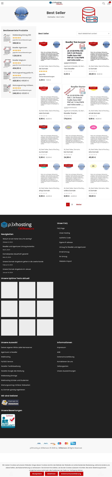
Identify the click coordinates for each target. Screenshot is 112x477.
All (40, 66)
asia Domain (44, 113)
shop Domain (44, 190)
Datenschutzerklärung (65, 357)
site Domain (94, 152)
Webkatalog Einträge (9, 376)
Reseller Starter (70, 113)
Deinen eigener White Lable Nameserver (16, 347)
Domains (77, 149)
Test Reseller (69, 68)
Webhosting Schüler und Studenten (15, 380)
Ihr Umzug (63, 256)
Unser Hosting (64, 233)
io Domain (93, 68)
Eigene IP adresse (66, 242)
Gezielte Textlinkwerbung (10, 366)
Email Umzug (64, 252)
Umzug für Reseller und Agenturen (72, 247)
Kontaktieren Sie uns (65, 361)
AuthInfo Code (65, 238)
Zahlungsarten (62, 366)
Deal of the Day (54, 66)
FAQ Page (61, 228)
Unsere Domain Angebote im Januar (17, 269)
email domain (94, 113)
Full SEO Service (7, 361)
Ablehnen (51, 474)
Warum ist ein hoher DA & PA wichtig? (17, 239)
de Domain (43, 68)
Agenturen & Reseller (71, 66)
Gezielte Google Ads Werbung (12, 371)
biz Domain (68, 152)
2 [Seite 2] (72, 204)
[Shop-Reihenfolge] (94, 34)
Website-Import (65, 261)
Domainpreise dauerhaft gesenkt (15, 254)
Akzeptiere (37, 474)
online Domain (70, 190)
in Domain (93, 190)
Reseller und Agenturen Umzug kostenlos (18, 246)
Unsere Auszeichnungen (66, 371)
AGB (58, 352)
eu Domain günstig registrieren (13, 390)
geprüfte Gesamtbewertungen (22, 40)
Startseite (51, 17)
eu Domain (43, 152)
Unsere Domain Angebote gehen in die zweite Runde (23, 261)
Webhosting (5, 357)
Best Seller (44, 66)
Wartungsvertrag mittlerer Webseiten (15, 385)
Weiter (79, 204)
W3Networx (63, 448)
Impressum (61, 347)
